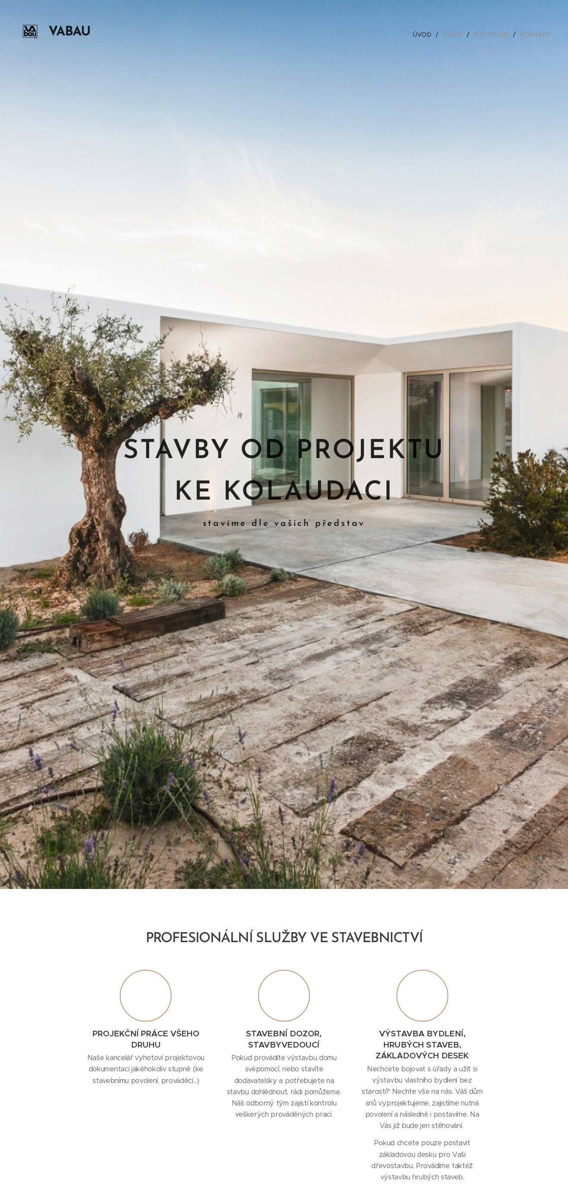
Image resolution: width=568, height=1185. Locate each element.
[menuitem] (424, 34)
